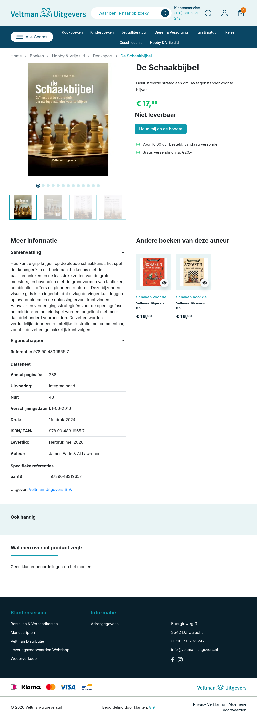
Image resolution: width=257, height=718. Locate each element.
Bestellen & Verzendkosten (34, 623)
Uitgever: (19, 489)
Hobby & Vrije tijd (68, 55)
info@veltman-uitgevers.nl (194, 649)
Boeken (37, 55)
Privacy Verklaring (209, 704)
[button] (240, 13)
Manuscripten (23, 632)
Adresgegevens (105, 623)
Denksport (102, 55)
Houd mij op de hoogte (160, 128)
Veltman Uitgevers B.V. (50, 489)
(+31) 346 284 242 (188, 641)
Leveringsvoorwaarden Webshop (40, 649)
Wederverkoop (24, 658)
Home (16, 55)
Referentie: (21, 351)
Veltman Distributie (27, 641)
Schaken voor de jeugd (197, 297)
